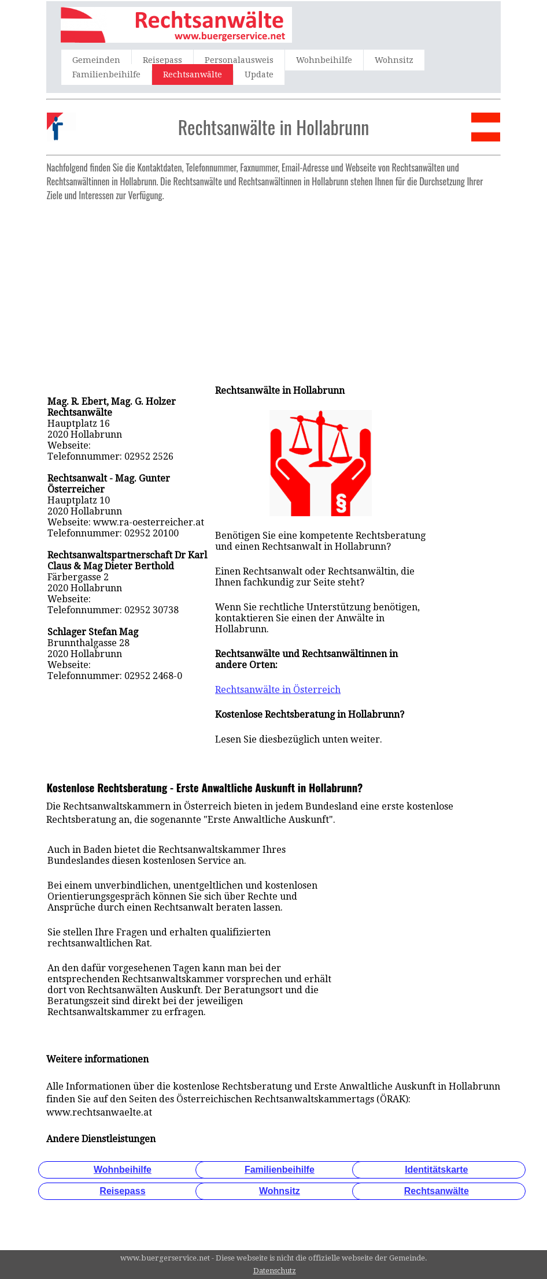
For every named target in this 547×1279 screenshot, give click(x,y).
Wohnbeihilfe (324, 60)
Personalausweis (239, 60)
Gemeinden (96, 60)
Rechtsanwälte (192, 74)
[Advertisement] (273, 287)
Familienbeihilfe (106, 74)
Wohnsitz (394, 60)
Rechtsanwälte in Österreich (278, 689)
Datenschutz (274, 1270)
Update (259, 74)
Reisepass (162, 60)
